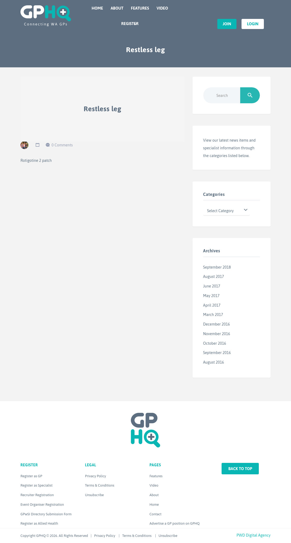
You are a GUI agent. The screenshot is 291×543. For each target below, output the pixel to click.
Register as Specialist (36, 485)
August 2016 (213, 362)
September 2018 (217, 267)
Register (130, 23)
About (117, 8)
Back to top (240, 468)
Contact (155, 514)
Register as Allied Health (39, 523)
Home (97, 8)
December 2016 (216, 324)
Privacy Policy (95, 476)
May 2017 (211, 295)
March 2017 (213, 314)
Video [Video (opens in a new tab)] (153, 485)
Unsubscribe (94, 495)
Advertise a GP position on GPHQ (174, 523)
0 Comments (62, 145)
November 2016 (216, 333)
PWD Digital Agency (253, 535)
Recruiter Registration (37, 495)
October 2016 (214, 343)
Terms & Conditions (99, 485)
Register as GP (31, 476)
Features (140, 8)
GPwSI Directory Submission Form (46, 514)
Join (227, 24)
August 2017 (213, 276)
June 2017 (211, 286)
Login (252, 24)
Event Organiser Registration (42, 505)
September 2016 (217, 352)
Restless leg (103, 109)
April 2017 (212, 305)
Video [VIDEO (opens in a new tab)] (162, 8)
